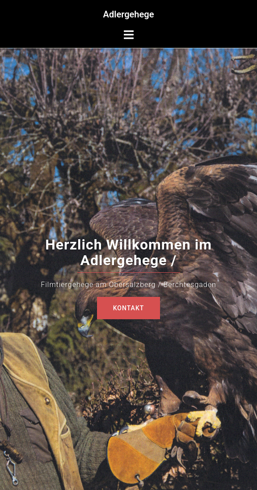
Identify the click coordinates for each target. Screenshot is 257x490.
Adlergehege (128, 14)
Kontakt (128, 308)
